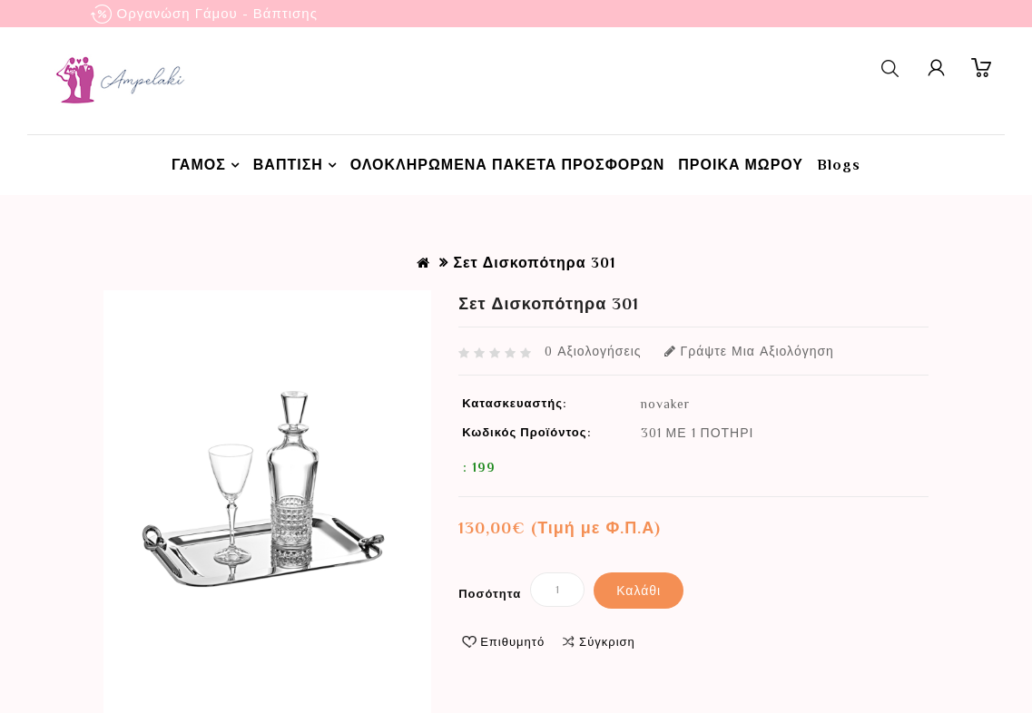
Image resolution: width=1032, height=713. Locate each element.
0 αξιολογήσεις (593, 351)
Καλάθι (638, 590)
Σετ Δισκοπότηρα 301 (533, 263)
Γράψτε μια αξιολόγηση (749, 351)
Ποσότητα (489, 594)
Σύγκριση (607, 642)
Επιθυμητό (512, 642)
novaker (665, 403)
